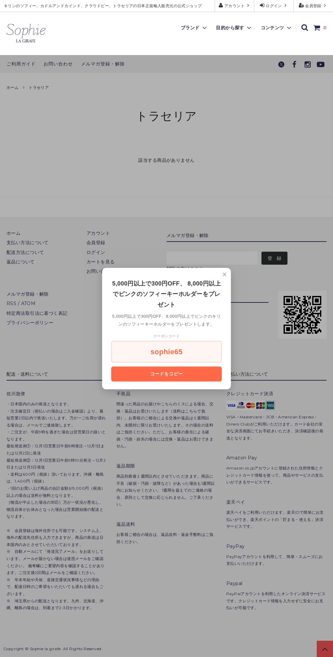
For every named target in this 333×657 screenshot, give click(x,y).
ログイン (274, 5)
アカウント (234, 5)
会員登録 (313, 5)
